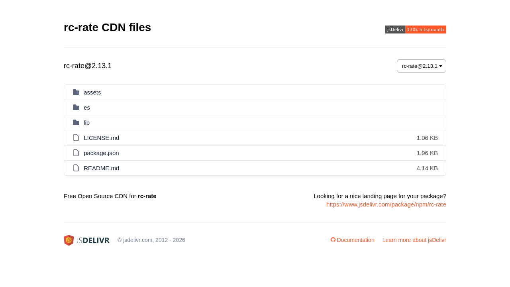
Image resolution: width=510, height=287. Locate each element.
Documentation (353, 240)
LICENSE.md (101, 137)
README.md (101, 168)
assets (92, 92)
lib (87, 122)
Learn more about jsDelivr (414, 240)
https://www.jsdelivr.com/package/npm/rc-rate (386, 204)
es (87, 107)
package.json (101, 152)
